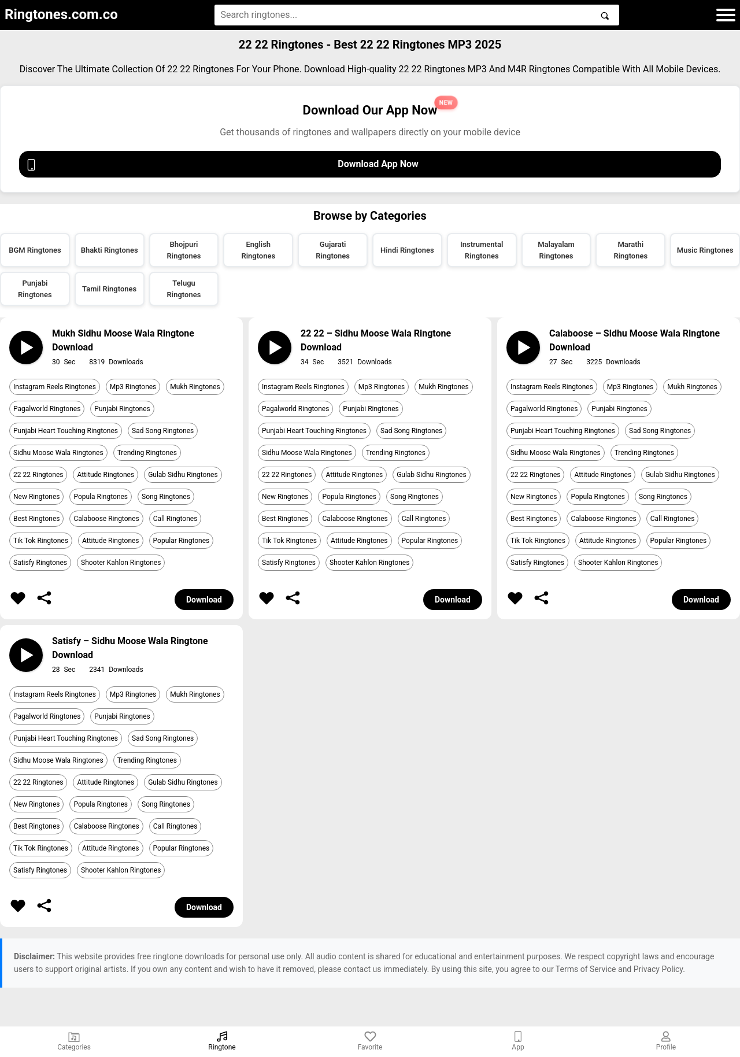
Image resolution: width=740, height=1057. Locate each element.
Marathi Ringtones (630, 250)
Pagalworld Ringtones (46, 409)
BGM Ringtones (35, 250)
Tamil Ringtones (109, 288)
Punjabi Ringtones (35, 289)
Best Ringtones (36, 519)
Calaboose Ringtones (106, 519)
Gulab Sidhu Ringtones (182, 475)
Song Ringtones (166, 497)
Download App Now (221, 164)
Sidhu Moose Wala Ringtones (58, 453)
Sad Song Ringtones (163, 431)
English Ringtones (258, 250)
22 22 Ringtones (38, 475)
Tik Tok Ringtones (40, 541)
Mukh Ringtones (195, 387)
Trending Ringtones (147, 453)
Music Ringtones (705, 250)
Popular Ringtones (181, 541)
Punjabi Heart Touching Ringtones (65, 431)
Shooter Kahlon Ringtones (121, 563)
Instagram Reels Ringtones (54, 387)
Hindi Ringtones (407, 250)
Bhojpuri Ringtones (184, 250)
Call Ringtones (175, 519)
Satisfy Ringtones (40, 563)
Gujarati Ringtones (333, 250)
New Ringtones (36, 497)
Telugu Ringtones (184, 289)
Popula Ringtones (100, 497)
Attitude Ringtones (105, 475)
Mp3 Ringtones (133, 387)
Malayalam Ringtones (556, 250)
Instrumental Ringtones (481, 250)
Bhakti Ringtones (109, 250)
